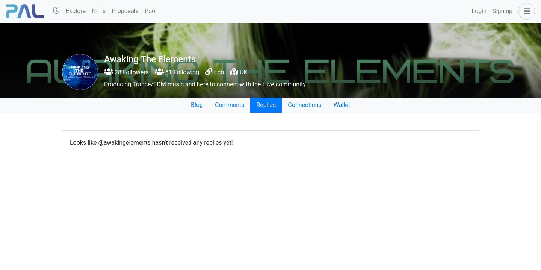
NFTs (99, 11)
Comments (229, 104)
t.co (219, 72)
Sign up (502, 11)
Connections (304, 104)
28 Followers (126, 72)
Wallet (342, 104)
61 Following (177, 72)
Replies (266, 104)
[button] (525, 11)
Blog (197, 104)
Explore (76, 11)
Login (479, 11)
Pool (151, 11)
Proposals (125, 11)
